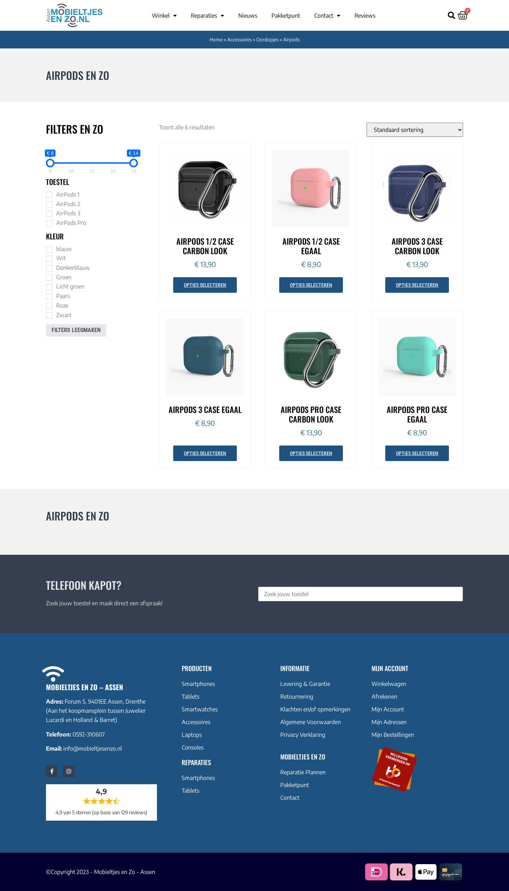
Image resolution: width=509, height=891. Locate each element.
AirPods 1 (68, 194)
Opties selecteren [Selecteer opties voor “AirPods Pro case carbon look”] (311, 453)
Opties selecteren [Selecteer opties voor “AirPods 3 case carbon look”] (417, 285)
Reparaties (207, 15)
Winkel (164, 15)
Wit (61, 258)
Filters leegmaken (76, 330)
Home (216, 39)
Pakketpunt (285, 15)
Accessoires (239, 39)
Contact (327, 15)
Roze (62, 305)
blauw (64, 248)
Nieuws (247, 15)
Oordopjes (267, 39)
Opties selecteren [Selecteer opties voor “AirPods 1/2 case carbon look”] (205, 285)
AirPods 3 (68, 213)
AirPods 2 (68, 204)
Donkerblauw (73, 267)
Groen (63, 277)
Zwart (63, 315)
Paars (63, 295)
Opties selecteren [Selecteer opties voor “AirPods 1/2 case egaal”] (311, 285)
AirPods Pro (71, 222)
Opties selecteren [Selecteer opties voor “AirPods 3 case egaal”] (205, 453)
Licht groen (70, 286)
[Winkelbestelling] (415, 130)
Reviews (365, 15)
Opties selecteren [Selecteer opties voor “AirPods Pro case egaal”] (417, 453)
